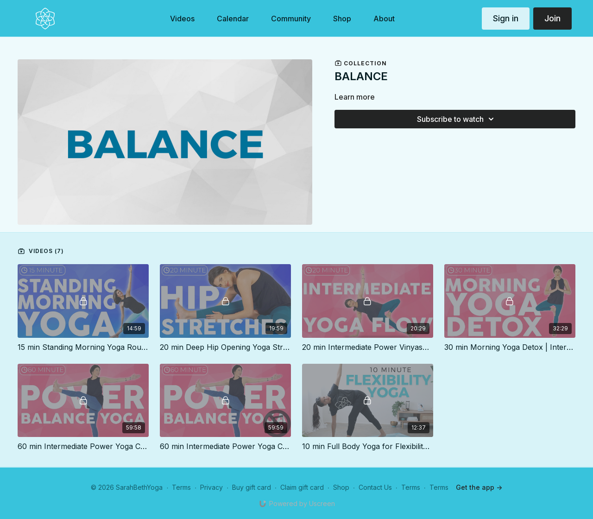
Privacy (211, 487)
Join (552, 18)
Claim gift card (302, 487)
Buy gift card (251, 487)
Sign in (505, 18)
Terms (181, 487)
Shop (341, 487)
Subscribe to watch (457, 119)
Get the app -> (479, 487)
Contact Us (375, 487)
